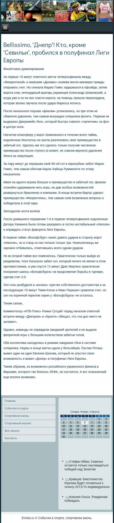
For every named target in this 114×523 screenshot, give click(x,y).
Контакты (11, 438)
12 (78, 426)
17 (63, 429)
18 (70, 429)
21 (92, 429)
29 (99, 433)
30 (106, 433)
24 (63, 433)
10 (63, 426)
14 (92, 426)
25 (70, 433)
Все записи (12, 430)
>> (67, 461)
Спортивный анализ (18, 423)
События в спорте (16, 408)
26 (78, 433)
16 (106, 426)
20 (85, 429)
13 (85, 426)
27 (85, 433)
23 (106, 429)
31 (63, 436)
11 (70, 426)
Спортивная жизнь (17, 416)
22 (99, 429)
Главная (10, 401)
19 (78, 429)
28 (92, 433)
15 (99, 426)
